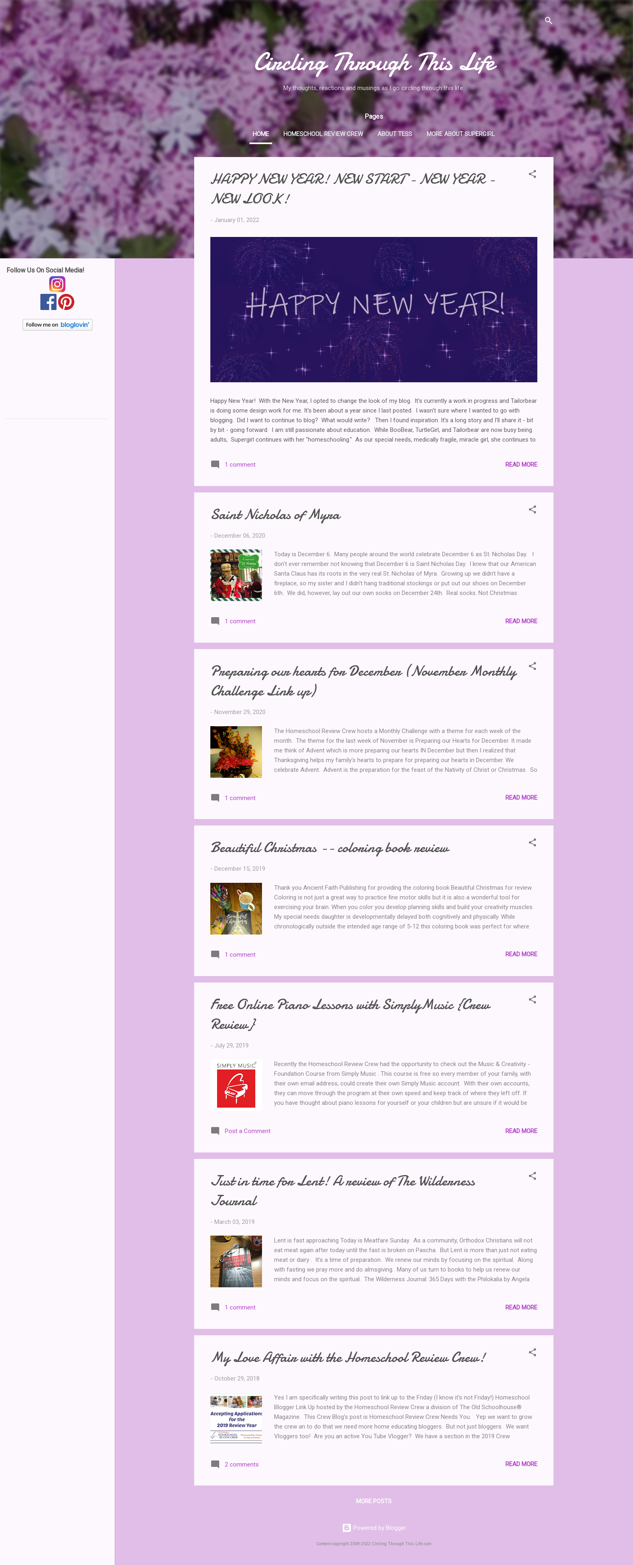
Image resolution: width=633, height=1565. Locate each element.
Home (261, 134)
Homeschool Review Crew (323, 134)
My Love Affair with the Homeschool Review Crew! (347, 1357)
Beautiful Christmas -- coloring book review (329, 847)
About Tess (394, 134)
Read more (521, 464)
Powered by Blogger (374, 1527)
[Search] (548, 22)
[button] (532, 175)
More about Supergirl (461, 134)
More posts (374, 1501)
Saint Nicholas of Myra (275, 514)
